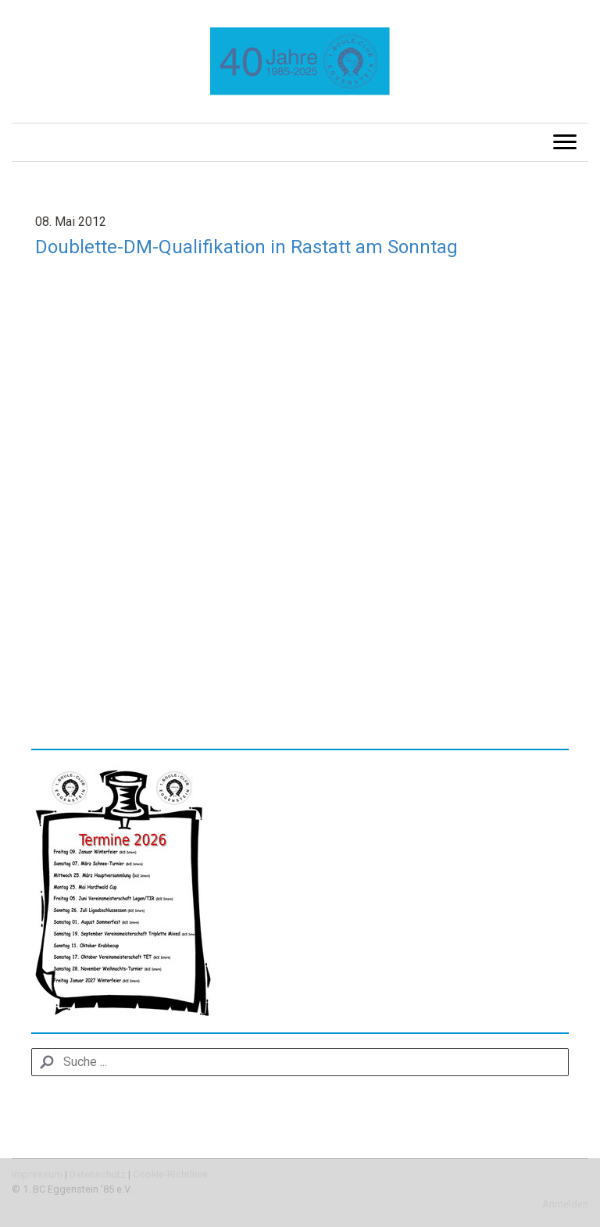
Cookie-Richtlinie (170, 1174)
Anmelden (565, 1204)
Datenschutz (98, 1174)
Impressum (37, 1174)
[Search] (300, 1062)
